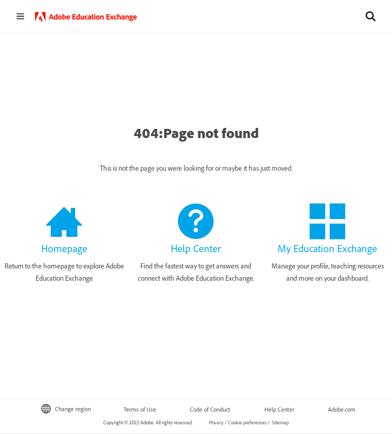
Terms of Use (140, 409)
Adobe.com (341, 409)
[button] (371, 16)
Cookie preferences (247, 422)
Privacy (216, 422)
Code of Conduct (210, 409)
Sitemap (280, 422)
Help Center (279, 409)
